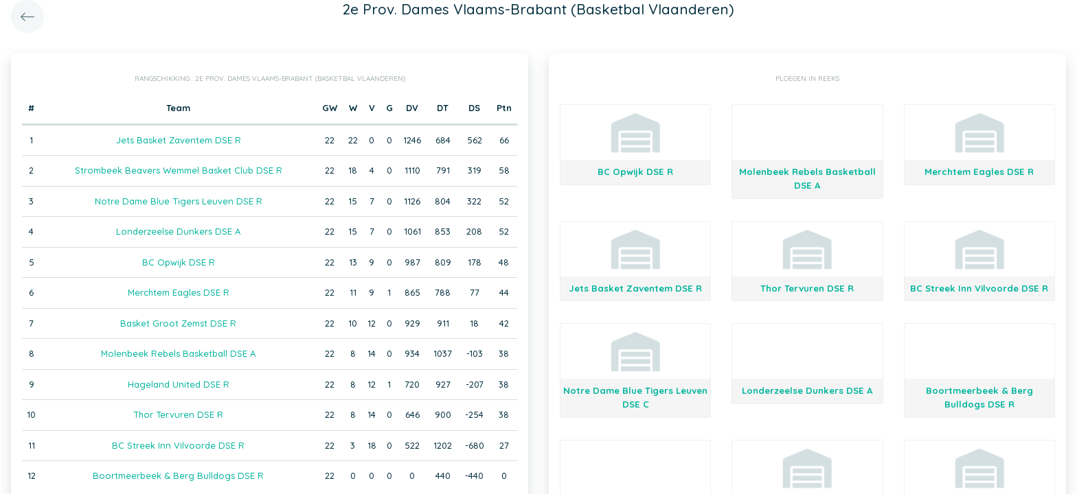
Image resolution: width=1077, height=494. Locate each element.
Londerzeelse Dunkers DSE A (178, 231)
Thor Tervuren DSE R (178, 414)
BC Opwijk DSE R (178, 262)
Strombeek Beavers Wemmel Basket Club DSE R (178, 170)
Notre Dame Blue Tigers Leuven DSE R (178, 201)
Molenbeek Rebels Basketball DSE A (178, 353)
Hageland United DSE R (178, 384)
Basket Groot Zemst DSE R (178, 323)
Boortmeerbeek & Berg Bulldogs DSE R (178, 475)
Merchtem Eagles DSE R (178, 292)
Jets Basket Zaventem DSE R (178, 139)
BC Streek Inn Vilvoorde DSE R (178, 445)
